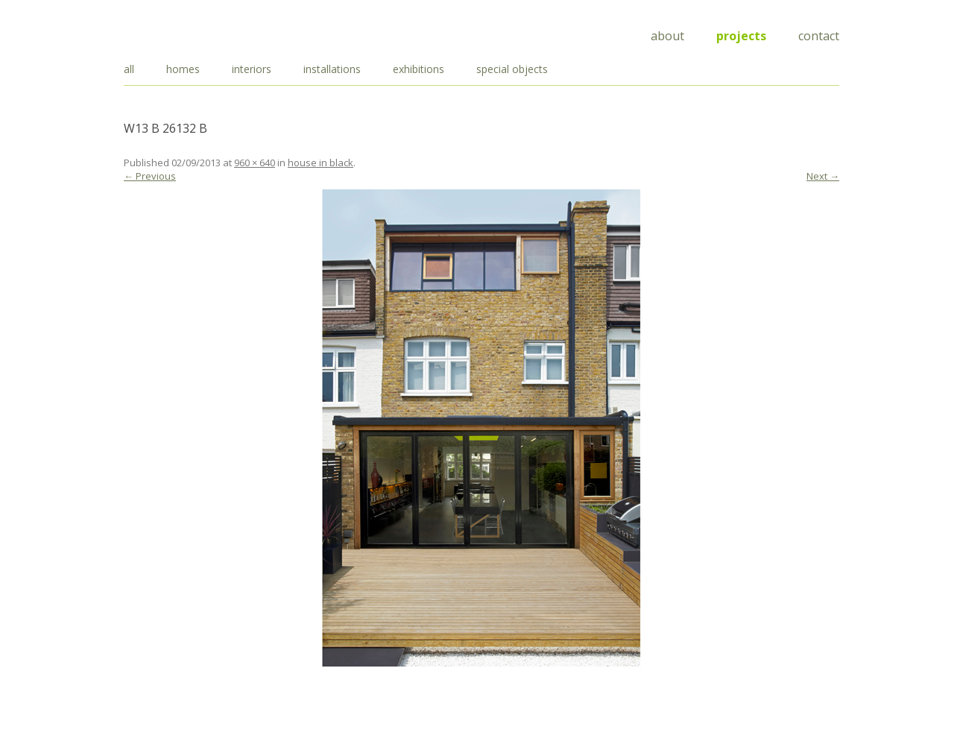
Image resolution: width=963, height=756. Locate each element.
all (129, 69)
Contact (818, 36)
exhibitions (418, 69)
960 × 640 (254, 162)
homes (183, 69)
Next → (822, 176)
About (667, 36)
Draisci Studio (198, 33)
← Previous (150, 176)
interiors (251, 69)
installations (332, 69)
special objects (512, 69)
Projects (741, 36)
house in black (320, 162)
